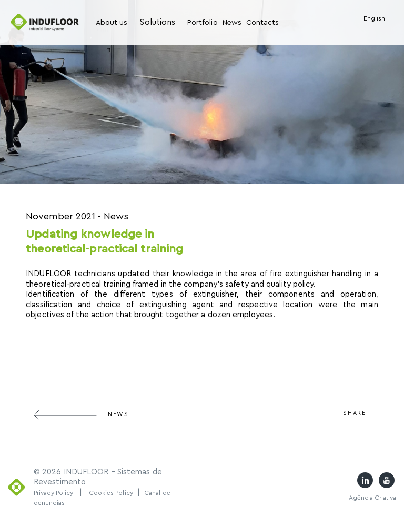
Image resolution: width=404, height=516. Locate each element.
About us (111, 22)
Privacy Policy (53, 493)
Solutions (157, 22)
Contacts (262, 22)
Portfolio (202, 22)
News (232, 22)
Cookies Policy (111, 493)
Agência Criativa (372, 497)
